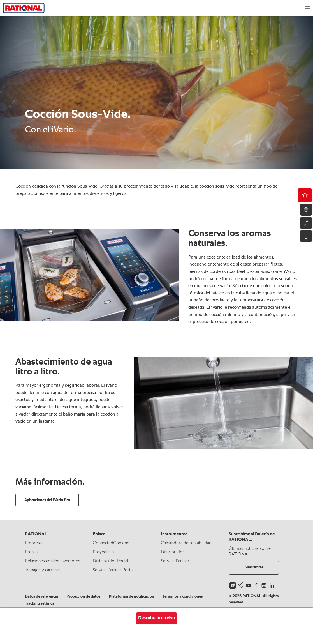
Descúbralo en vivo (156, 618)
